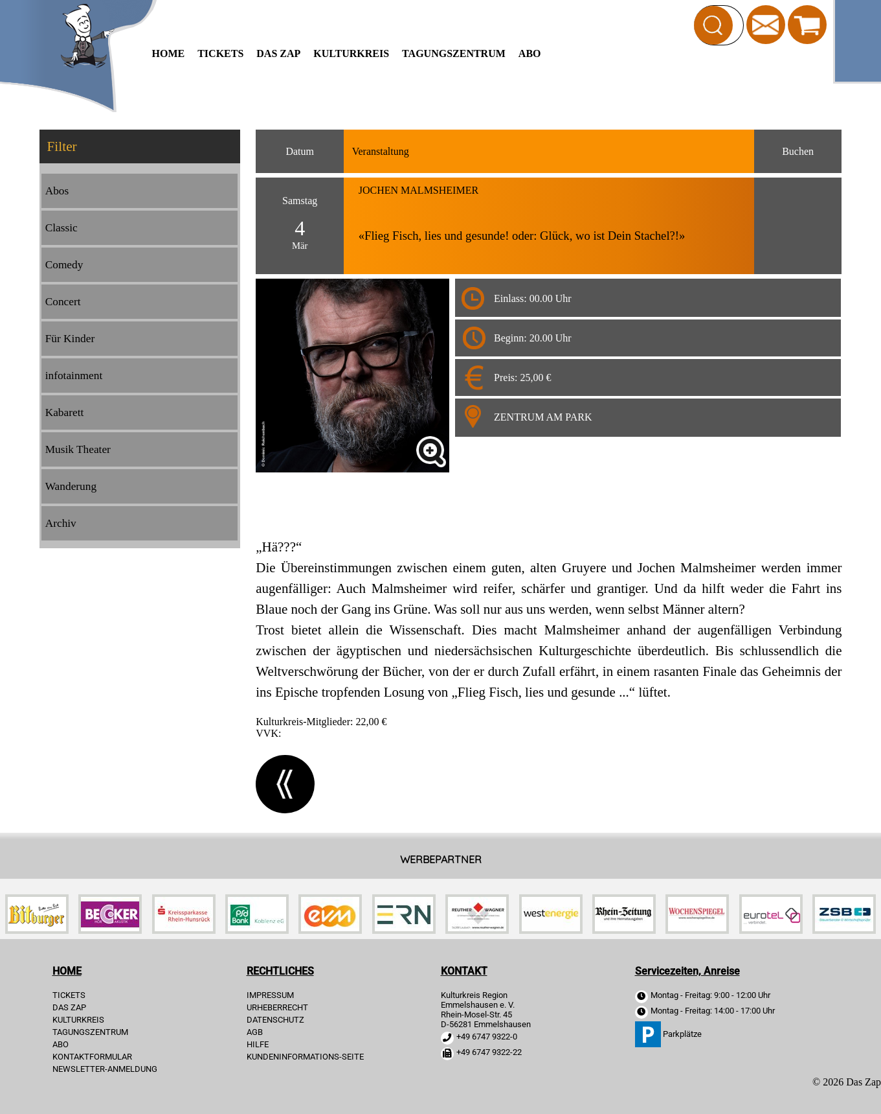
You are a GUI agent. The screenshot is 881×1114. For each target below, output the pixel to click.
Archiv (60, 523)
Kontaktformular (92, 1057)
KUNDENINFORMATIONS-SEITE (305, 1057)
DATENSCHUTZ (275, 1020)
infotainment (74, 375)
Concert (63, 302)
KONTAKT (464, 971)
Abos (57, 191)
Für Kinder (70, 338)
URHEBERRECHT (277, 1007)
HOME (168, 53)
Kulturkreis (351, 53)
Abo (530, 53)
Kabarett (64, 412)
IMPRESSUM (270, 995)
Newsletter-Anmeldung (104, 1069)
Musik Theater (78, 449)
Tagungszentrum (454, 53)
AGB (255, 1032)
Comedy (64, 265)
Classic (61, 228)
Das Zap (278, 53)
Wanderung (70, 486)
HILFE (258, 1044)
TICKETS (220, 53)
